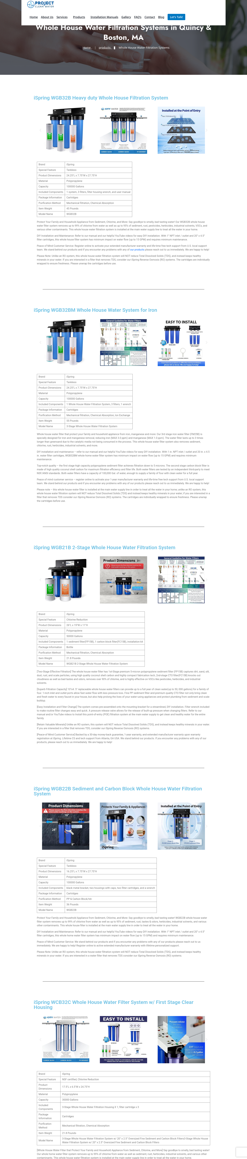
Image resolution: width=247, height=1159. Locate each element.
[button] (40, 130)
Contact (149, 17)
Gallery (126, 17)
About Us (47, 17)
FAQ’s (137, 17)
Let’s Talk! (176, 17)
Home (34, 17)
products (79, 17)
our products (137, 249)
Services (62, 17)
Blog (161, 17)
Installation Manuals (104, 17)
